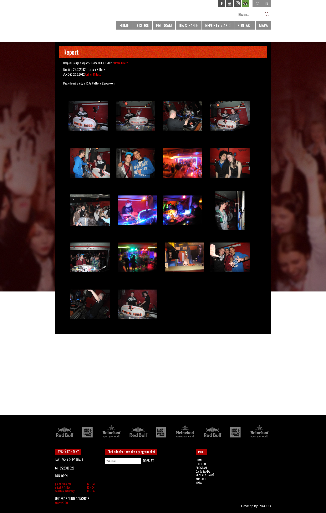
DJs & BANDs (188, 25)
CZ (257, 3)
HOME (124, 25)
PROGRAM (164, 25)
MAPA (263, 25)
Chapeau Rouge (71, 63)
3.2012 (108, 63)
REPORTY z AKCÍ (218, 25)
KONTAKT (245, 25)
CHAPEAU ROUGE (77, 16)
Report (85, 63)
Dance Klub (97, 63)
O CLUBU (142, 25)
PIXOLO (265, 506)
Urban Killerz (93, 74)
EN (266, 3)
